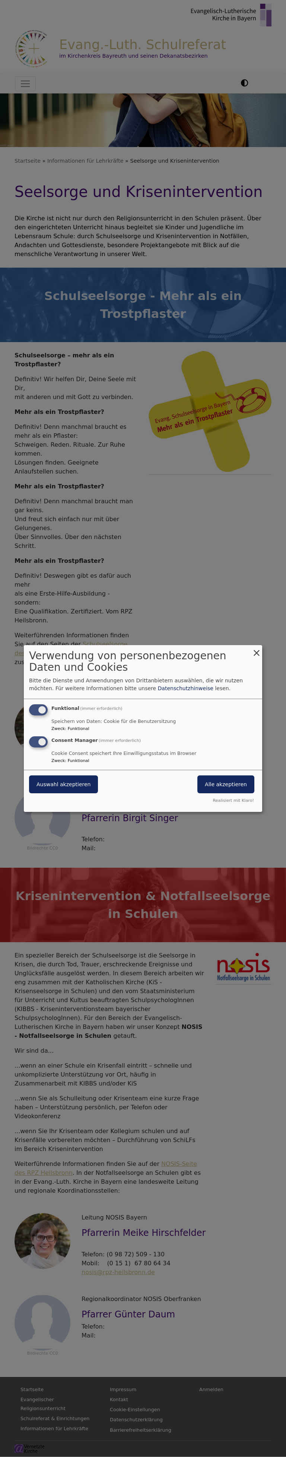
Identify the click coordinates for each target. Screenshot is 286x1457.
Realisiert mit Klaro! (233, 800)
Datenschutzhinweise (185, 688)
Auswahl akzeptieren (63, 784)
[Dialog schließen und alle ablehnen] (256, 649)
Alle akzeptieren (226, 784)
